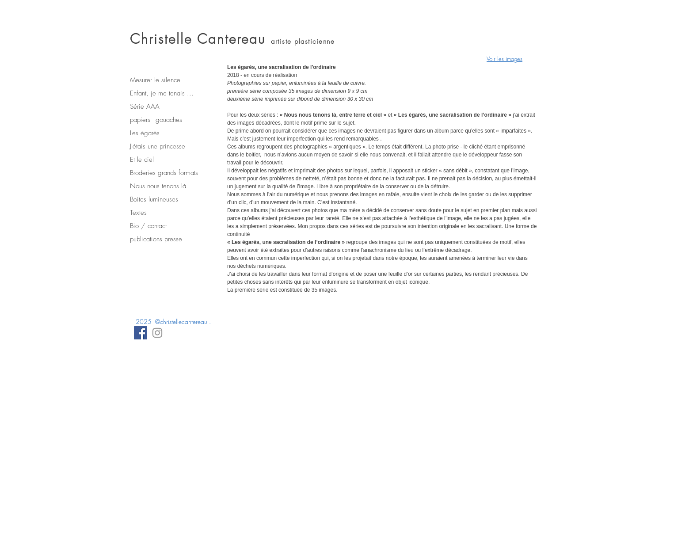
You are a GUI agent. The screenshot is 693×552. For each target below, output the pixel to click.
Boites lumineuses (154, 199)
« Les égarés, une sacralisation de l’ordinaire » (286, 242)
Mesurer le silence (155, 80)
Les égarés (145, 133)
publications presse (156, 239)
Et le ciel (142, 159)
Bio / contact (148, 225)
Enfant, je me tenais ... (162, 93)
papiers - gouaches (156, 119)
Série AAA (145, 106)
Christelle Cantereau (200, 39)
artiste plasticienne (303, 41)
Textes (138, 212)
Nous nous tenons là (158, 186)
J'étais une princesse (157, 146)
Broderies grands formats (164, 172)
